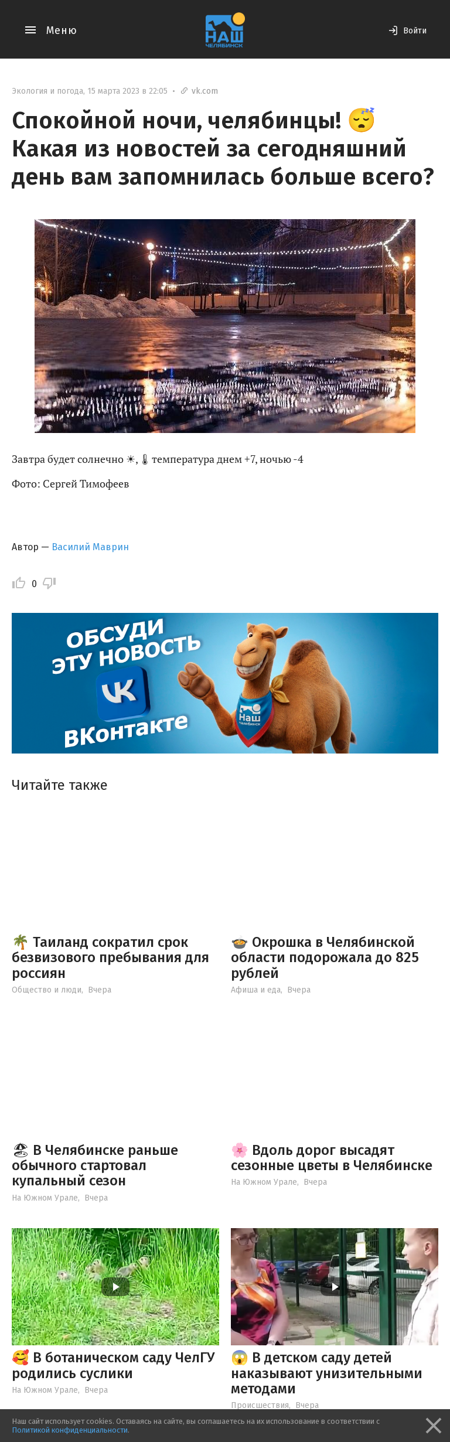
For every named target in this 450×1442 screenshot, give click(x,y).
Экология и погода (47, 91)
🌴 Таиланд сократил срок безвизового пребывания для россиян (110, 957)
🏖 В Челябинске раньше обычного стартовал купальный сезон (95, 1165)
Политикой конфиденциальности (70, 1430)
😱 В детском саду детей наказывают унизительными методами (326, 1373)
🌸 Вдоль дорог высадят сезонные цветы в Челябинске (331, 1158)
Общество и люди (46, 990)
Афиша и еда (256, 990)
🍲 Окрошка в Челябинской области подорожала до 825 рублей (325, 957)
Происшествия (260, 1405)
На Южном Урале (45, 1198)
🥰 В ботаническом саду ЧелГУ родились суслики (113, 1365)
